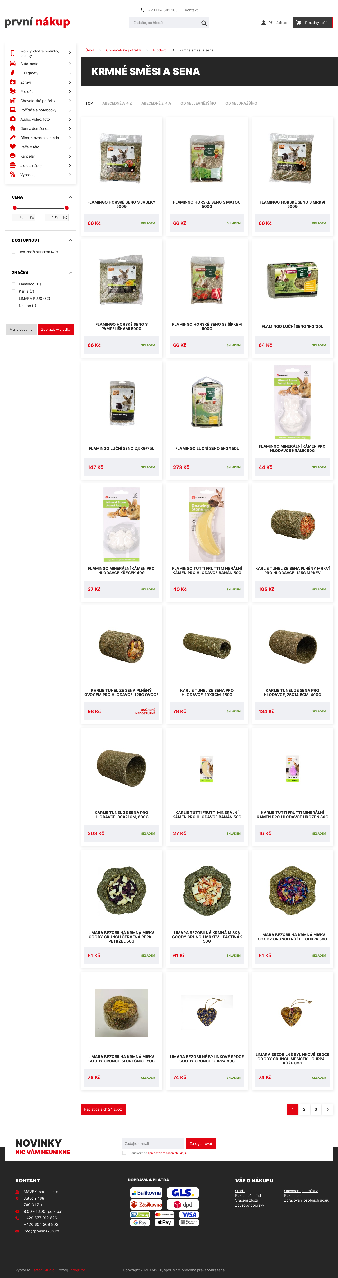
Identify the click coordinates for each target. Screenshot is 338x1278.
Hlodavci (160, 50)
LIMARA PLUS (34, 298)
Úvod (89, 50)
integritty (77, 1271)
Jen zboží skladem (38, 252)
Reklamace (293, 1196)
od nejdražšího (241, 103)
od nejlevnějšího (198, 103)
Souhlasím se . (158, 1153)
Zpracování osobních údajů (306, 1201)
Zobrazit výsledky (56, 329)
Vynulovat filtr (21, 329)
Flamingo (30, 284)
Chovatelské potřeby (123, 50)
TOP (89, 103)
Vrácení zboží (246, 1201)
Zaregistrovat (201, 1144)
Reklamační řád (248, 1196)
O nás (240, 1192)
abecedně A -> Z (117, 103)
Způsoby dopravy (249, 1206)
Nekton (27, 305)
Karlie (26, 291)
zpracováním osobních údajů (167, 1153)
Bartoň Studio (42, 1271)
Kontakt (191, 10)
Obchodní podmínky (301, 1192)
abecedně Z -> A (156, 103)
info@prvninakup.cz (41, 1231)
